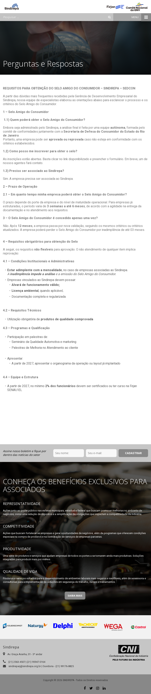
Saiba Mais (75, 595)
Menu (141, 17)
